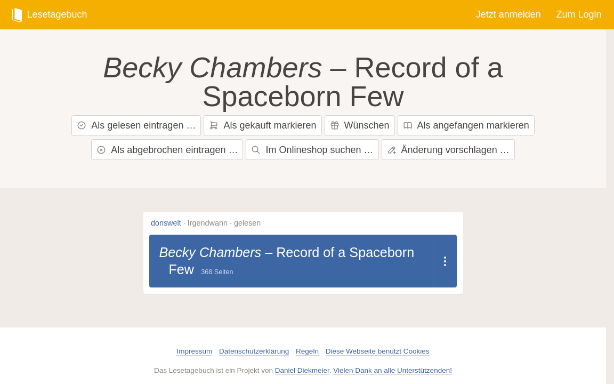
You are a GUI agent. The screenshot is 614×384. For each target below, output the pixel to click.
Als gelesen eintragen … (136, 125)
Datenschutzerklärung (254, 351)
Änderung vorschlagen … (448, 150)
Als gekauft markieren (262, 125)
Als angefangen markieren (466, 125)
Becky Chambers (155, 67)
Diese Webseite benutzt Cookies (378, 351)
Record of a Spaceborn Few (406, 82)
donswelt (166, 223)
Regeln (307, 351)
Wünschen (360, 125)
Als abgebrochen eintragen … (167, 150)
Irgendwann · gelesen (224, 223)
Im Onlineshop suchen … (312, 150)
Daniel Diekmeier (302, 370)
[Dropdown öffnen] (445, 261)
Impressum (194, 351)
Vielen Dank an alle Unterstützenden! (392, 370)
